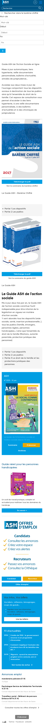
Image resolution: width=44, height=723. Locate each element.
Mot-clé (4, 16)
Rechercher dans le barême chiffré (21, 13)
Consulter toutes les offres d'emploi (21, 708)
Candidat (11, 579)
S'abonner (31, 445)
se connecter (33, 2)
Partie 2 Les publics (14, 211)
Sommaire (12, 445)
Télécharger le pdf (22, 182)
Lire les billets (22, 619)
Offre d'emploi (22, 584)
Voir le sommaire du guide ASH (22, 278)
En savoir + (22, 510)
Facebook (20, 722)
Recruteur (32, 579)
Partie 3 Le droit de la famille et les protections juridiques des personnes (22, 361)
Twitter (12, 722)
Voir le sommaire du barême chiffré (22, 186)
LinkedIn (28, 722)
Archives (22, 450)
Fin (1, 36)
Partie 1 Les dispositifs (15, 208)
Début (3, 26)
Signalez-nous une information (19, 609)
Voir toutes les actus (21, 665)
